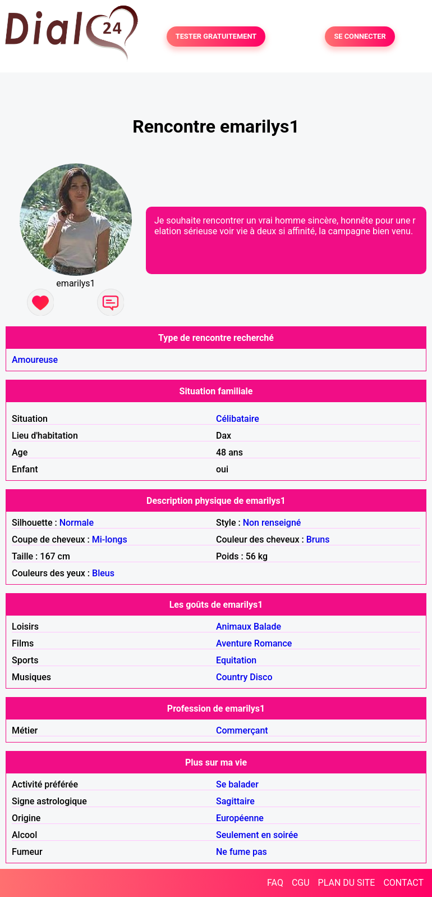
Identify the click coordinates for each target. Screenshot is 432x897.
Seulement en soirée (257, 835)
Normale (76, 522)
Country (231, 677)
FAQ (275, 882)
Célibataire (237, 418)
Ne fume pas (241, 851)
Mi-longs (109, 539)
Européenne (240, 818)
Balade (267, 626)
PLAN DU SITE (346, 882)
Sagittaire (235, 801)
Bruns (318, 539)
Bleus (103, 573)
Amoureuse (35, 359)
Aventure (234, 643)
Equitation (236, 660)
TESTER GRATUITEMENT (216, 37)
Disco (261, 677)
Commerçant (242, 730)
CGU (301, 882)
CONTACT (403, 882)
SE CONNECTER (359, 37)
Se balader (237, 784)
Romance (273, 643)
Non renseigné (272, 522)
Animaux (233, 626)
